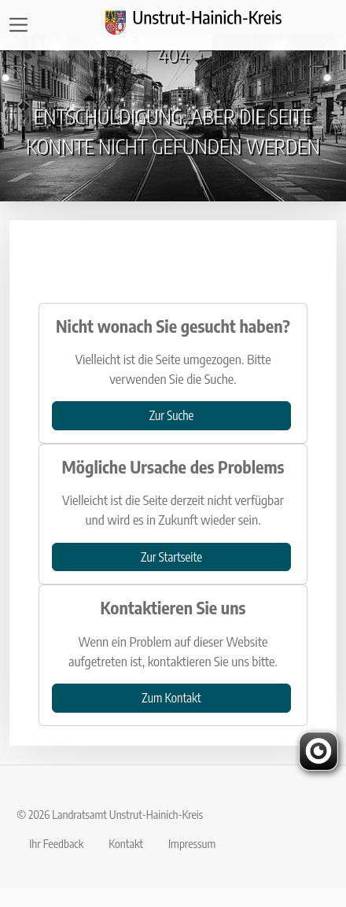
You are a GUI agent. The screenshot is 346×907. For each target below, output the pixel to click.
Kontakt (126, 843)
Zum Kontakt (171, 697)
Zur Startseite (171, 556)
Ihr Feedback (56, 843)
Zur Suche (171, 414)
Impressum (191, 843)
